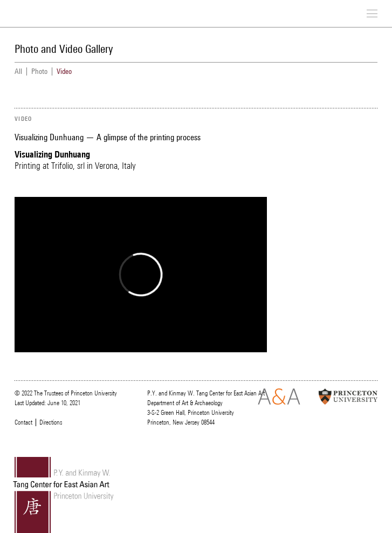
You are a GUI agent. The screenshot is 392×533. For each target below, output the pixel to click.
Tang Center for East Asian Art (58, 14)
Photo (39, 71)
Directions (50, 422)
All (18, 71)
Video (64, 71)
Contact (23, 422)
